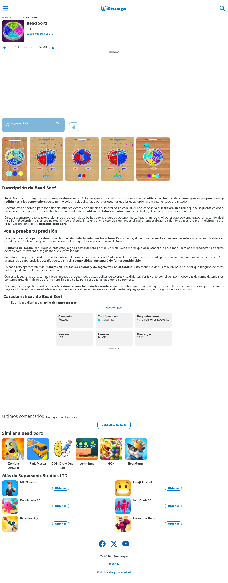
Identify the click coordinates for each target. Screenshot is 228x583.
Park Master (38, 463)
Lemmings (87, 463)
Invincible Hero (144, 518)
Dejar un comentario (114, 424)
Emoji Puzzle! (142, 482)
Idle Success (28, 482)
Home (5, 18)
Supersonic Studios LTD (40, 33)
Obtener (60, 488)
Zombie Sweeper (13, 466)
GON (111, 463)
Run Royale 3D (30, 500)
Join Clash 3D (142, 500)
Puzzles (17, 18)
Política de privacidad (114, 572)
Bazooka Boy (29, 518)
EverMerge (135, 463)
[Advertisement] (114, 84)
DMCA (114, 564)
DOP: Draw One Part (62, 466)
